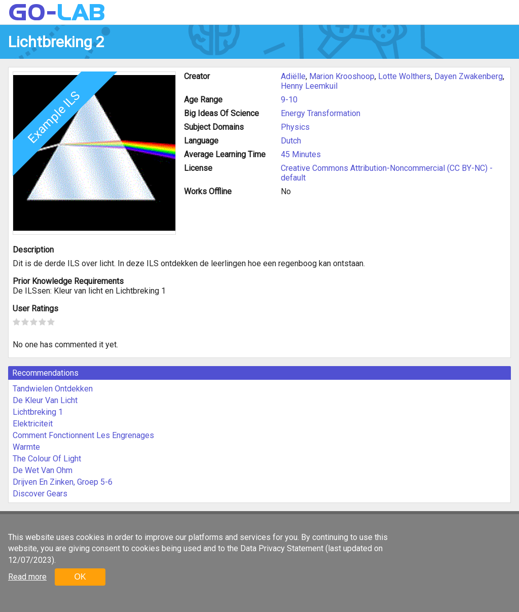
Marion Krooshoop (342, 76)
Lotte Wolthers (404, 76)
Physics (295, 127)
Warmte (26, 447)
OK (80, 576)
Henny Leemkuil (309, 86)
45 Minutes (301, 154)
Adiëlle (293, 76)
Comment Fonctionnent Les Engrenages (83, 435)
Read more (27, 577)
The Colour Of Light (47, 458)
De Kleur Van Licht (45, 400)
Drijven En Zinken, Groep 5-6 (63, 482)
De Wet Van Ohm (42, 470)
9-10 (289, 99)
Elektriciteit (33, 423)
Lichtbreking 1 (38, 412)
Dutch (291, 141)
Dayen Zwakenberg (468, 76)
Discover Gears (40, 493)
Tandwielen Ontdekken (53, 388)
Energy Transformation (320, 113)
